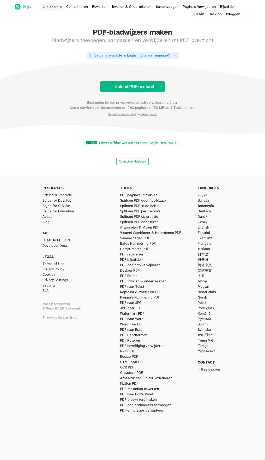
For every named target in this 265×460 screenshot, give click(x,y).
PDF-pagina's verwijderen (140, 265)
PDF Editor (128, 276)
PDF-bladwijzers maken (138, 400)
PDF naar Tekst (132, 287)
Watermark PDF (132, 313)
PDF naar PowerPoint (136, 394)
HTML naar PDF (132, 362)
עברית (202, 281)
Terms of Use (53, 264)
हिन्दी (201, 276)
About (47, 217)
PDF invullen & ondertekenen (143, 281)
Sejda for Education (58, 211)
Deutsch (204, 211)
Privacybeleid (149, 114)
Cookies (48, 275)
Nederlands (207, 292)
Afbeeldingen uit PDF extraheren (146, 378)
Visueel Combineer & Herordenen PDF (150, 233)
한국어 (203, 260)
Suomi (203, 324)
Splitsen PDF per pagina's (140, 211)
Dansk (202, 217)
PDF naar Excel (131, 330)
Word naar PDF (131, 324)
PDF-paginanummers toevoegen (145, 405)
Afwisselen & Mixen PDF (139, 227)
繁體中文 (205, 270)
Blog (45, 222)
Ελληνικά (205, 238)
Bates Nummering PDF (138, 244)
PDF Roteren (130, 340)
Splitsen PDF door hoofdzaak (143, 200)
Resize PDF (129, 357)
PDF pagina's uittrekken (138, 195)
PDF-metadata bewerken (139, 389)
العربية (202, 195)
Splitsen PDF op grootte (139, 217)
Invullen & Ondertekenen (132, 7)
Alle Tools (52, 7)
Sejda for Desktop (56, 200)
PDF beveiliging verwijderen (142, 346)
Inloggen (233, 14)
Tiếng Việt (206, 340)
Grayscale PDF (131, 373)
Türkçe (203, 346)
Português (206, 308)
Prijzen (198, 14)
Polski (202, 303)
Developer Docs (55, 246)
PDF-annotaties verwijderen (142, 410)
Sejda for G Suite (56, 206)
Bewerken (99, 7)
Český (202, 222)
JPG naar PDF (131, 308)
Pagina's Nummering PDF (140, 297)
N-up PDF (127, 351)
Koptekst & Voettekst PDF (140, 292)
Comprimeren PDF (134, 249)
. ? (129, 55)
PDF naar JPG (131, 303)
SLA (45, 291)
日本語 (203, 254)
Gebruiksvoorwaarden (122, 114)
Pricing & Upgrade (57, 195)
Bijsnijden (228, 7)
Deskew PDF (130, 270)
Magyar (203, 287)
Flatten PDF (129, 383)
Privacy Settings (55, 280)
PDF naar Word (131, 319)
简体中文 (205, 265)
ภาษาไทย (205, 335)
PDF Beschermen (133, 335)
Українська (206, 351)
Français (204, 244)
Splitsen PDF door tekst (139, 222)
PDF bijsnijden (131, 260)
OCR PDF (127, 367)
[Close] (176, 55)
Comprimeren (77, 7)
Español (204, 233)
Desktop (215, 14)
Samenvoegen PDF (135, 238)
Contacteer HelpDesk (132, 161)
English (203, 227)
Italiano (204, 249)
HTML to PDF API (56, 240)
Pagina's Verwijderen (199, 7)
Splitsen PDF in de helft (139, 206)
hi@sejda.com (209, 369)
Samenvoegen (167, 7)
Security (48, 285)
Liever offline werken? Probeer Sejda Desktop (132, 143)
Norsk (202, 297)
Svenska (204, 330)
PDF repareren (131, 254)
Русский (204, 319)
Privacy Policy (53, 269)
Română (204, 313)
